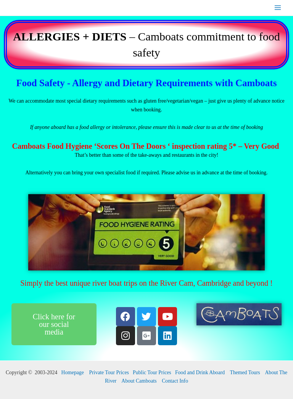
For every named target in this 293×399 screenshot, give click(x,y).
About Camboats (138, 381)
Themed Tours (245, 372)
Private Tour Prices (109, 372)
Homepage (72, 372)
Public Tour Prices (152, 372)
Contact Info (175, 381)
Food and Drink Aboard (200, 372)
